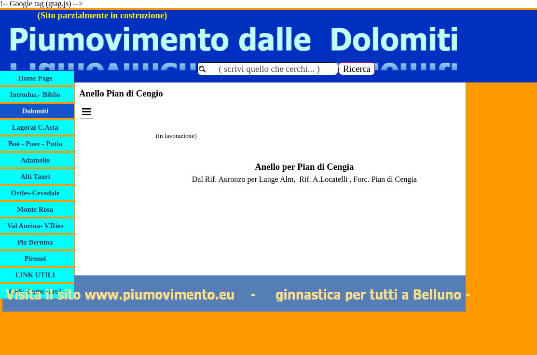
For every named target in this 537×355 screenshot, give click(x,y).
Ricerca (357, 69)
